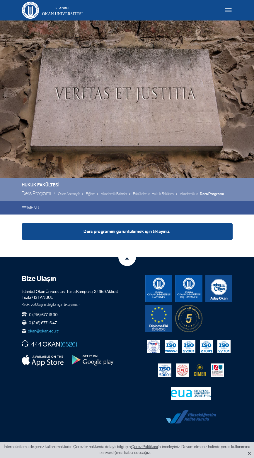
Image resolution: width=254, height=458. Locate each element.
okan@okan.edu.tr (43, 331)
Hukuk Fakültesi (40, 185)
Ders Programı (212, 194)
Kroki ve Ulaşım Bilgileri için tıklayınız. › (51, 304)
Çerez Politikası (144, 446)
